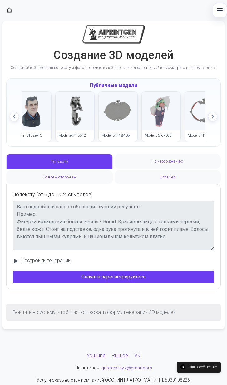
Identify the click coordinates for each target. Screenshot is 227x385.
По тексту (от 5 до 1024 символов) (53, 194)
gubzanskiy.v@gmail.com (126, 367)
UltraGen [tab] (167, 177)
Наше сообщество (198, 366)
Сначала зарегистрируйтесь (113, 277)
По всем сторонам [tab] (59, 177)
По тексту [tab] (59, 161)
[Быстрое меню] (220, 10)
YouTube (96, 356)
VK (137, 356)
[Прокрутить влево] (14, 116)
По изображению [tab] (167, 161)
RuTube (120, 356)
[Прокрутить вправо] (212, 116)
